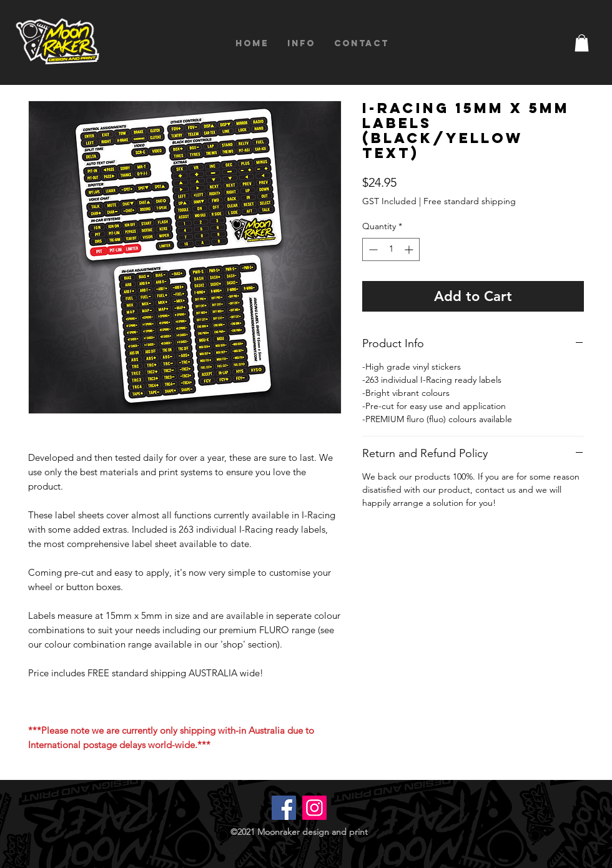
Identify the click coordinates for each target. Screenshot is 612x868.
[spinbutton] (391, 249)
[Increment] (410, 249)
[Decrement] (372, 249)
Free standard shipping (469, 201)
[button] (582, 42)
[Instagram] (314, 808)
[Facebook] (284, 808)
